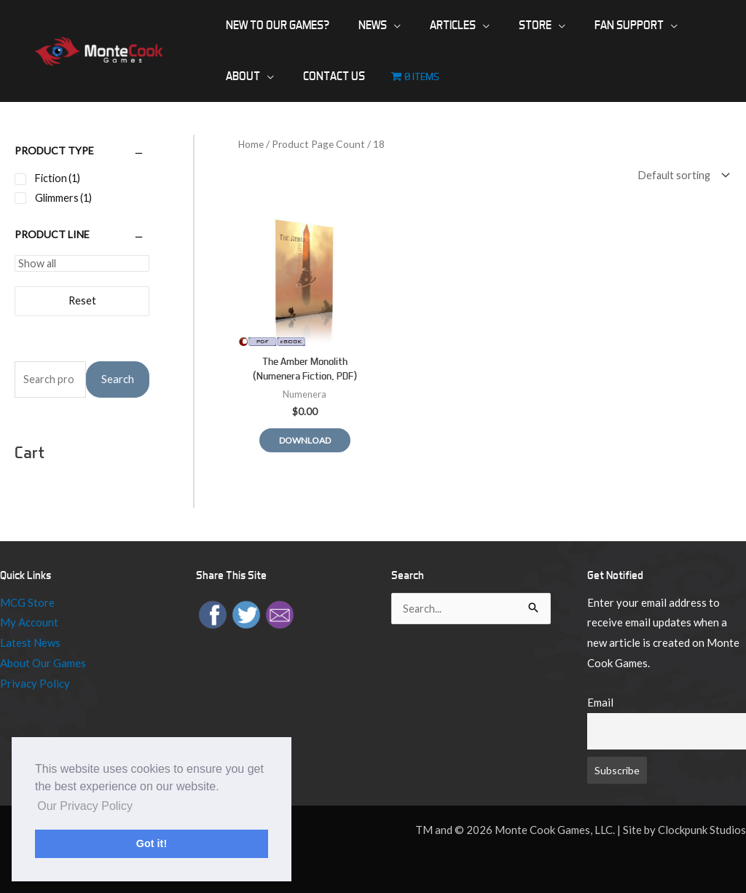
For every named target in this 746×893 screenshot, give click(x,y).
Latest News (30, 643)
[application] (376, 25)
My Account (29, 623)
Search (117, 380)
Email (600, 702)
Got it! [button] (151, 843)
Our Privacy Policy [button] (85, 806)
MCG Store (27, 603)
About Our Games (43, 663)
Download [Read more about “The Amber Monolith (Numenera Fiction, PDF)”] (308, 436)
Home (251, 144)
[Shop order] (678, 175)
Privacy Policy (35, 684)
